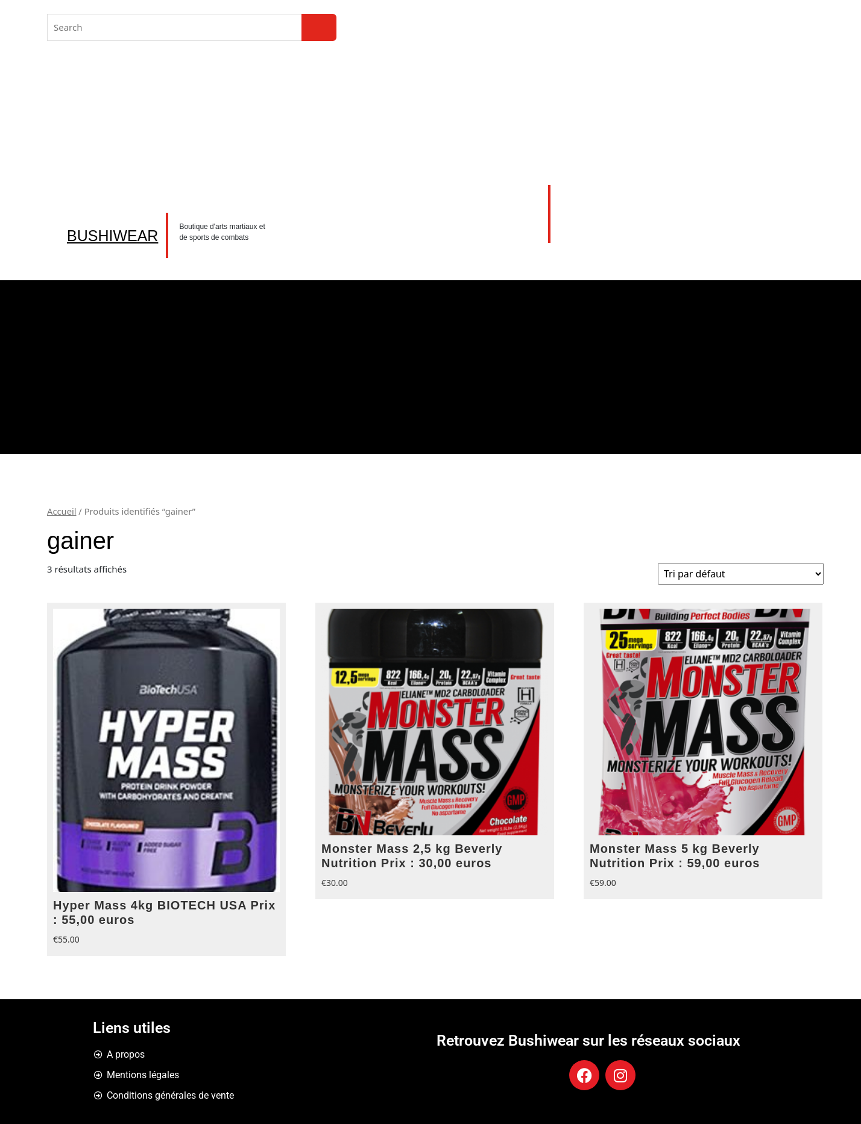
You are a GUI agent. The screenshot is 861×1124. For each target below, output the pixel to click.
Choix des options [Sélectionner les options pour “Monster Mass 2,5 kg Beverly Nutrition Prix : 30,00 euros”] (540, 872)
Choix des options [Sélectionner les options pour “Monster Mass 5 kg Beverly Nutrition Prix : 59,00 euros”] (808, 872)
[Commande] (741, 574)
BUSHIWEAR (112, 235)
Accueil (62, 511)
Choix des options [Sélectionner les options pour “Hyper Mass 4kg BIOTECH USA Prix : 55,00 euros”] (272, 928)
